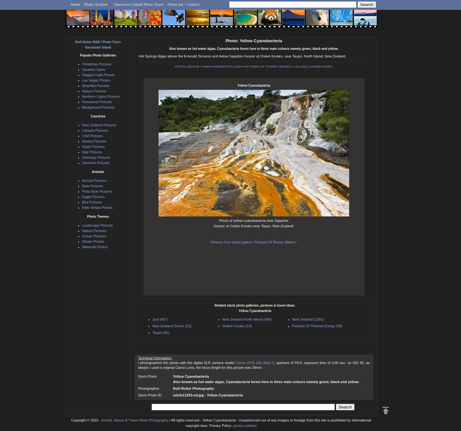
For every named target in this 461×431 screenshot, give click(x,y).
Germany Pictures (96, 157)
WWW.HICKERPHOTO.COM (222, 66)
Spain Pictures (93, 147)
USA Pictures (92, 136)
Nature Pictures (94, 91)
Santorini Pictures (96, 163)
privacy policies (245, 426)
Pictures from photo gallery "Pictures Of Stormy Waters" (254, 242)
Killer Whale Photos (97, 207)
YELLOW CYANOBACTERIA (314, 66)
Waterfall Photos (95, 247)
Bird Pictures (92, 202)
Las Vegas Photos (96, 80)
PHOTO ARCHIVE (187, 66)
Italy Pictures (92, 152)
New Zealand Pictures (99, 125)
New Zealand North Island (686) (247, 319)
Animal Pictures (94, 180)
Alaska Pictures (94, 141)
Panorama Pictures (97, 102)
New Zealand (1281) (308, 319)
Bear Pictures (92, 186)
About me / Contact (183, 4)
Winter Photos (93, 241)
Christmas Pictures (97, 64)
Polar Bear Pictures (97, 191)
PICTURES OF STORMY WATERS (268, 66)
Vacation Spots (93, 69)
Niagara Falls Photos (98, 75)
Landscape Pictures (97, 225)
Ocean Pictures (94, 236)
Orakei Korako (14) (237, 326)
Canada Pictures (95, 130)
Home (76, 4)
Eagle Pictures (93, 197)
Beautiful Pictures (96, 86)
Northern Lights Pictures (101, 96)
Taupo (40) (161, 333)
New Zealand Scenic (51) (172, 326)
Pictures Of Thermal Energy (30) (317, 326)
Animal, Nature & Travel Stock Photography (134, 420)
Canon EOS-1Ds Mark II (255, 363)
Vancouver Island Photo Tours (139, 4)
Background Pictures (98, 107)
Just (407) (160, 319)
